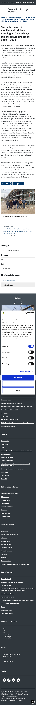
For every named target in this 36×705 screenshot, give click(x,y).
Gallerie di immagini (7, 613)
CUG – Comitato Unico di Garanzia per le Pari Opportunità (17, 423)
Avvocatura (4, 531)
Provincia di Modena (14, 10)
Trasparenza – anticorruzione (9, 420)
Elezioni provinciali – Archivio (9, 410)
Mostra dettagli (25, 371)
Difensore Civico (6, 454)
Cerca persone (5, 475)
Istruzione (4, 538)
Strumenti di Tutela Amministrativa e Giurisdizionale (16, 451)
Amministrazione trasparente (9, 493)
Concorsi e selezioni (7, 507)
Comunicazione (5, 513)
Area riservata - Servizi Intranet (11, 654)
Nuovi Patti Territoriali (7, 597)
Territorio (3, 557)
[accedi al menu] (32, 10)
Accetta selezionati (18, 384)
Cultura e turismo (6, 561)
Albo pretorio (5, 497)
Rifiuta (18, 390)
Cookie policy (10, 698)
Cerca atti (4, 479)
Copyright (20, 700)
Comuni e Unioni (6, 579)
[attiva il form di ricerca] (26, 10)
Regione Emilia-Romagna (8, 3)
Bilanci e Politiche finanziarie (9, 535)
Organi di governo (6, 400)
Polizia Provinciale (6, 551)
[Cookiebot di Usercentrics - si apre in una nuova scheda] (25, 313)
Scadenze (4, 510)
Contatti (18, 3)
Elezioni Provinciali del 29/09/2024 (11, 403)
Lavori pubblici (5, 541)
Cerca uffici (4, 472)
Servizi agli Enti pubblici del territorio (12, 469)
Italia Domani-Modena (7, 594)
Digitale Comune (6, 585)
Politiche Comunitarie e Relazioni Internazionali (15, 564)
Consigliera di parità (7, 461)
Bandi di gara (5, 503)
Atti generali (4, 413)
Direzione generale (9, 280)
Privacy (3, 698)
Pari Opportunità (6, 544)
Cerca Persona (7, 636)
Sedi (4, 628)
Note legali (13, 700)
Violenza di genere (6, 548)
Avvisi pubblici (5, 500)
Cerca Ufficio (6, 634)
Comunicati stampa (14, 17)
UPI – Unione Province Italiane (10, 604)
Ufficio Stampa (8, 285)
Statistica (4, 554)
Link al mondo (7, 656)
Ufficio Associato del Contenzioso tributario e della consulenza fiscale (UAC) (15, 465)
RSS (4, 658)
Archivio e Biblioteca (7, 457)
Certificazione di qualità (8, 426)
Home (3, 17)
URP (23, 3)
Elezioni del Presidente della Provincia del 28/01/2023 (17, 406)
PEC (4, 630)
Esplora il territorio (6, 610)
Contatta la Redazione (9, 638)
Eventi (3, 607)
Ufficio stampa (5, 516)
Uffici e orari (4, 416)
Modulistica (4, 444)
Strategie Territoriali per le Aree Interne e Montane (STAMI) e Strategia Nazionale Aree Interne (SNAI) (18, 589)
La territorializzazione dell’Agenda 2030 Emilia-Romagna (17, 600)
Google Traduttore (8, 661)
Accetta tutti (18, 377)
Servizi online (30, 3)
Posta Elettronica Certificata (9, 697)
